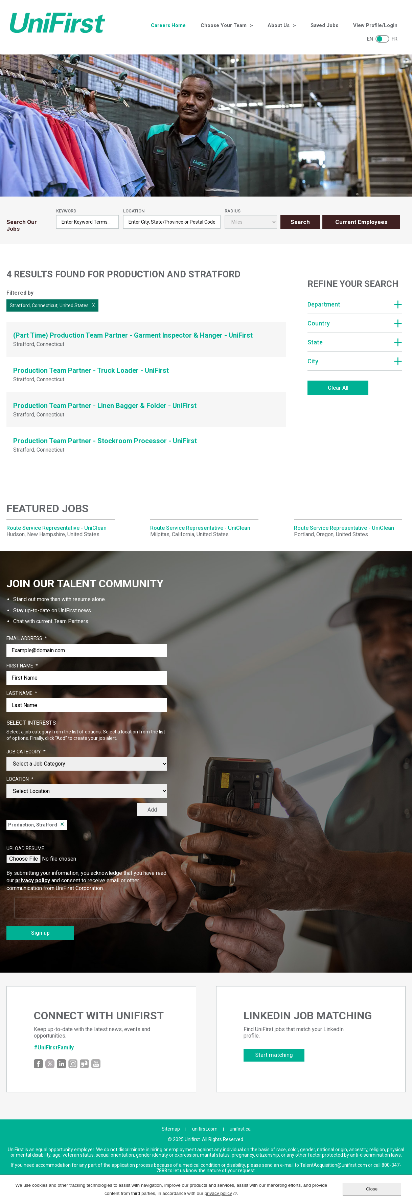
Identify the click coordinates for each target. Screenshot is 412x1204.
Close (372, 1188)
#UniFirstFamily (54, 1047)
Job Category (26, 752)
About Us (279, 25)
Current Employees (361, 222)
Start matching (274, 1054)
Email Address (26, 638)
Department (323, 304)
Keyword (66, 210)
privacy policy (32, 880)
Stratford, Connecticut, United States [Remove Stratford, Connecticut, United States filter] (49, 305)
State (315, 342)
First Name (22, 666)
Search (300, 222)
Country (318, 323)
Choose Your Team (224, 25)
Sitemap (171, 1129)
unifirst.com (205, 1129)
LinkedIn (61, 1063)
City (312, 361)
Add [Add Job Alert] (152, 810)
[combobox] (172, 222)
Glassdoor (84, 1063)
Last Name (21, 693)
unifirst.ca (240, 1129)
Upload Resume (25, 848)
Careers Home (168, 25)
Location (133, 210)
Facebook (38, 1063)
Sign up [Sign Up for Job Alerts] (40, 933)
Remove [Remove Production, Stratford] (62, 825)
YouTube (95, 1063)
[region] (355, 338)
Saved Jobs (324, 25)
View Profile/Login (375, 25)
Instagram (72, 1063)
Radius (233, 210)
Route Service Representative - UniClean (56, 528)
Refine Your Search (352, 284)
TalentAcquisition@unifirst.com (333, 1165)
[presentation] (58, 908)
